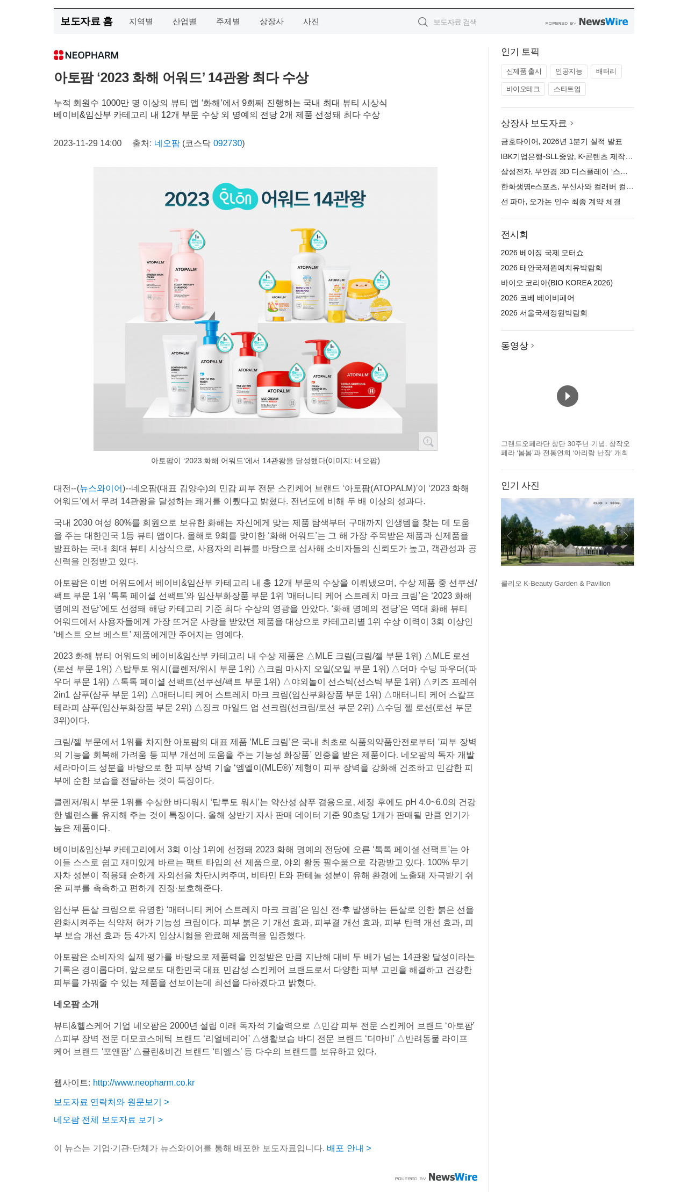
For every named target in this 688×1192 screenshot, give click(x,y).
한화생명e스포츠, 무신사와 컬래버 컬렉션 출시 (579, 186)
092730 (227, 143)
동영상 (514, 346)
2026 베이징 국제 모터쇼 (542, 252)
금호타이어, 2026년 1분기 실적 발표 (561, 141)
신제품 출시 (524, 71)
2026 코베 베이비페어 (538, 297)
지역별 (141, 21)
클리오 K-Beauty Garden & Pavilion (556, 583)
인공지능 (568, 71)
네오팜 (167, 143)
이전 (509, 535)
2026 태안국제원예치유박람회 (552, 267)
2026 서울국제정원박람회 (544, 312)
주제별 (228, 21)
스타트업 (567, 89)
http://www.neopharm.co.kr (144, 1082)
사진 (311, 21)
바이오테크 (523, 89)
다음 (625, 535)
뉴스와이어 (101, 488)
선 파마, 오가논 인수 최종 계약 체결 (561, 201)
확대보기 (428, 441)
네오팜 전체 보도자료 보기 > (108, 1119)
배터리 (606, 71)
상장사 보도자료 (534, 123)
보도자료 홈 (86, 21)
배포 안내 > (349, 1148)
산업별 (185, 21)
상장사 (272, 21)
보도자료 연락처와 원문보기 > (111, 1102)
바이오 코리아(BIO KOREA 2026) (557, 282)
